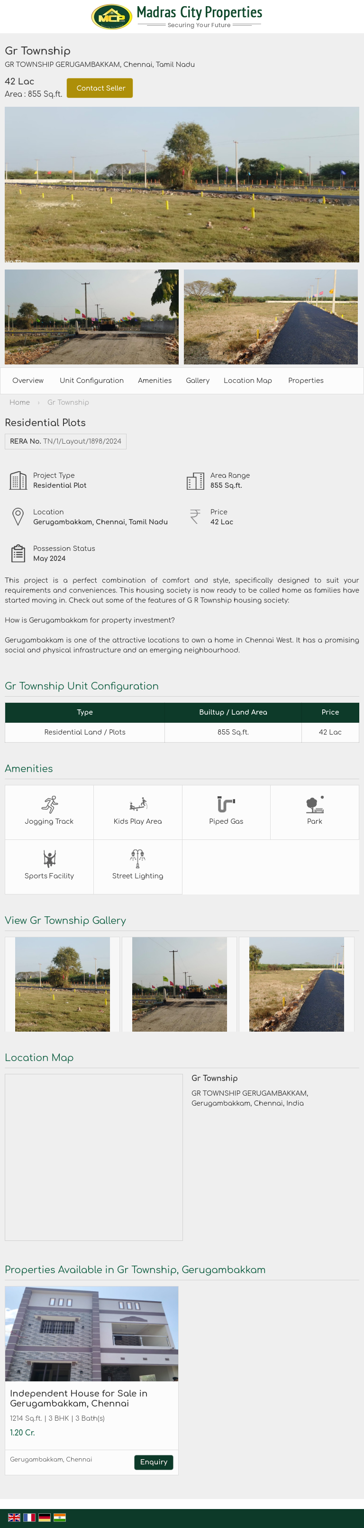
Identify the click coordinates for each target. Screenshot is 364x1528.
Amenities (155, 380)
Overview (28, 380)
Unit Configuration (92, 380)
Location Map (248, 380)
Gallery (197, 380)
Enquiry (153, 1462)
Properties (306, 380)
